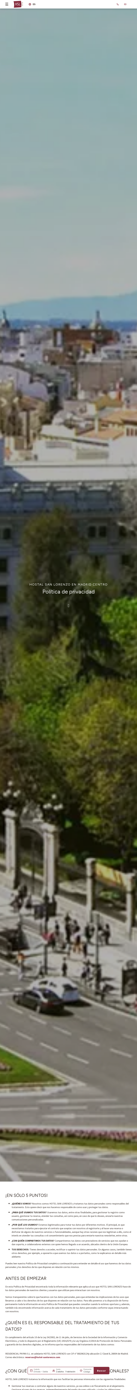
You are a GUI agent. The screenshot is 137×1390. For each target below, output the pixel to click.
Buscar (101, 1370)
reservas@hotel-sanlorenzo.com (42, 1357)
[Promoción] (87, 1371)
